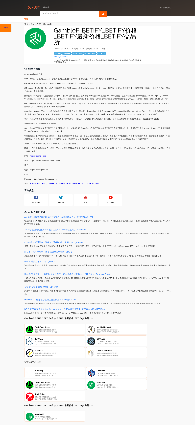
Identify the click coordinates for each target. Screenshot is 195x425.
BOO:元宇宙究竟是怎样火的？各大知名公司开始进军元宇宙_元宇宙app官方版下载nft (64, 308)
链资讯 (65, 421)
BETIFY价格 (72, 183)
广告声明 (78, 411)
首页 (26, 18)
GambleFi (63, 183)
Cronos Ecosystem (43, 183)
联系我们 (53, 411)
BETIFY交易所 (84, 183)
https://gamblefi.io (61, 56)
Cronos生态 (36, 23)
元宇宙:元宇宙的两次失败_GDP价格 (41, 286)
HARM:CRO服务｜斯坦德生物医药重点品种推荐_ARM (50, 299)
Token (32, 183)
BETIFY (55, 183)
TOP (6, 27)
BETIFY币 (94, 183)
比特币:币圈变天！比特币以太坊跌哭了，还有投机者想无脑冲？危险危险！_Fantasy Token (67, 273)
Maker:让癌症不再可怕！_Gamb (39, 261)
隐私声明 (66, 411)
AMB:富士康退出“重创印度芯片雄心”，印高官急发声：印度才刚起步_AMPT (60, 216)
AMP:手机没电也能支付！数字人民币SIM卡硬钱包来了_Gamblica (55, 229)
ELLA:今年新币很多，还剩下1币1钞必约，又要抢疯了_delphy (53, 242)
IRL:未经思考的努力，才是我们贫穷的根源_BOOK (48, 251)
